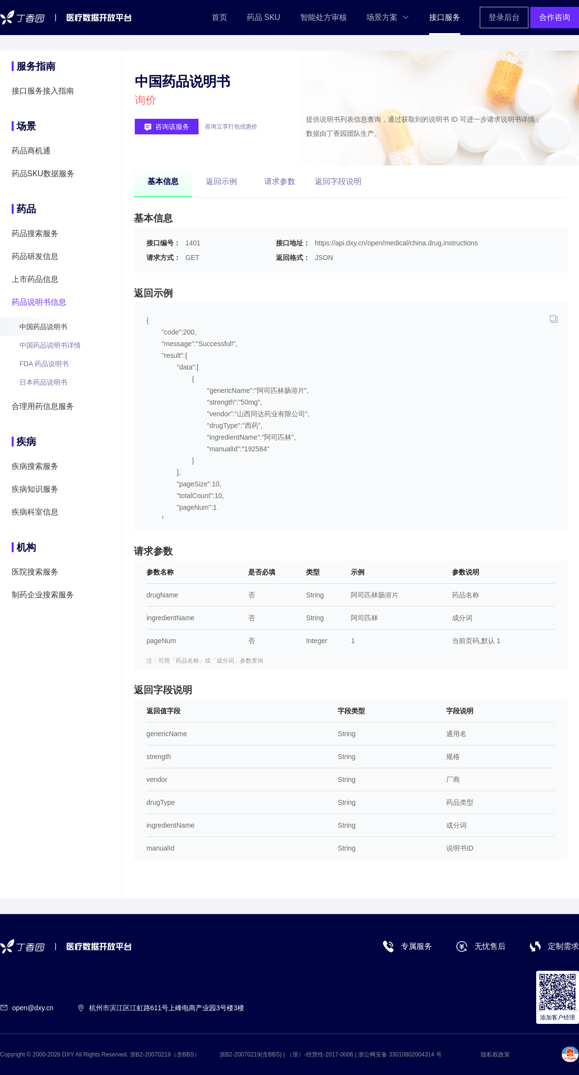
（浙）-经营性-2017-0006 (320, 1054)
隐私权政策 (495, 1054)
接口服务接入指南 (43, 91)
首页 (219, 17)
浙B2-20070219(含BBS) (250, 1054)
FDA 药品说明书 (44, 364)
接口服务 (444, 17)
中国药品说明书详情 (50, 345)
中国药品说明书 (43, 327)
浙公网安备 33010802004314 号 (400, 1054)
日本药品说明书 (43, 382)
